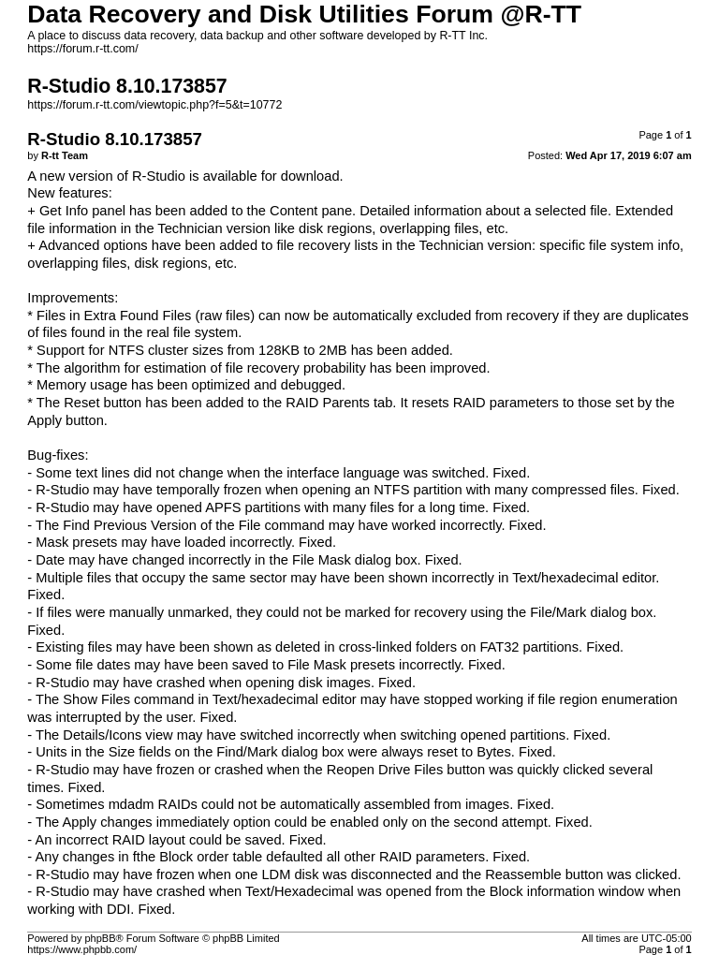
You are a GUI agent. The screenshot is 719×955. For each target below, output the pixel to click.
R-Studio (158, 176)
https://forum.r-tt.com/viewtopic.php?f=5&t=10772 (154, 104)
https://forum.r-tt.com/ (82, 48)
